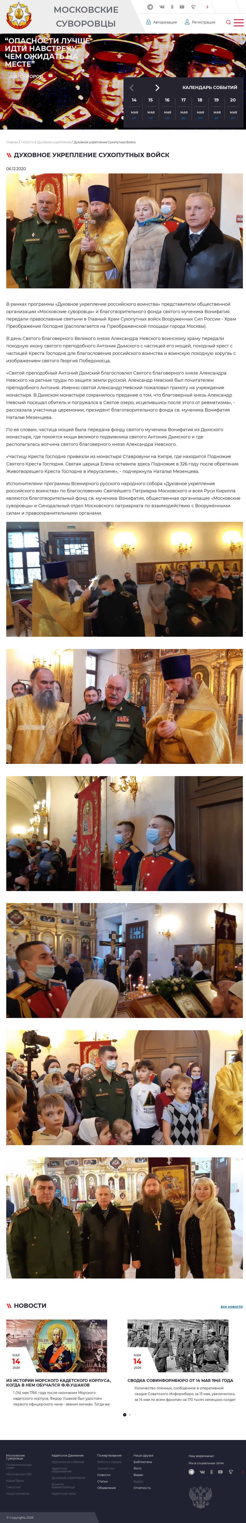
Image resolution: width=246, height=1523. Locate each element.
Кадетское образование (61, 1470)
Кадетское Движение (68, 1455)
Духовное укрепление (68, 1477)
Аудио (138, 1481)
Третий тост (106, 1468)
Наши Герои (15, 1480)
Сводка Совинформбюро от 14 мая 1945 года (180, 1380)
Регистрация (203, 22)
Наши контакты (17, 1493)
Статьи (102, 1481)
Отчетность (142, 1488)
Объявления (106, 1488)
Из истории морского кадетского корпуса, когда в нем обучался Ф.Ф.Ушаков (58, 1382)
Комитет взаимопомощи (63, 1486)
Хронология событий (68, 1462)
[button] (207, 7)
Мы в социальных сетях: (206, 1463)
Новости (103, 1475)
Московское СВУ (19, 1474)
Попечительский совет (18, 1466)
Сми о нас (13, 1487)
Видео (138, 1475)
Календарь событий (210, 87)
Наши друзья (143, 1455)
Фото (137, 1468)
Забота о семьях (109, 1462)
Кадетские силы (64, 1493)
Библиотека (143, 1462)
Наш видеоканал (201, 1456)
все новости (232, 1306)
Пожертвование (109, 1455)
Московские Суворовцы (86, 17)
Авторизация (165, 22)
